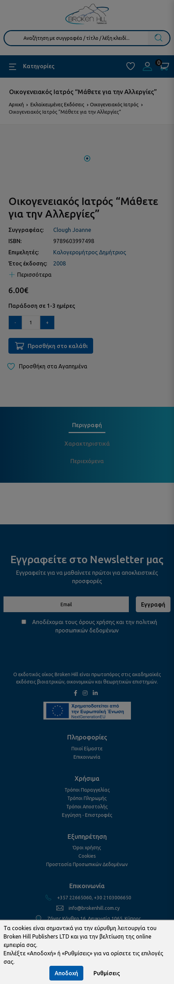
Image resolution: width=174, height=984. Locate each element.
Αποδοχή (66, 973)
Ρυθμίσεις (106, 973)
